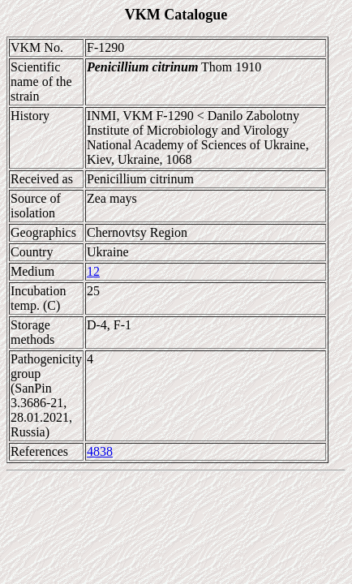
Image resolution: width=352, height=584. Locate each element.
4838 (100, 451)
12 (93, 271)
